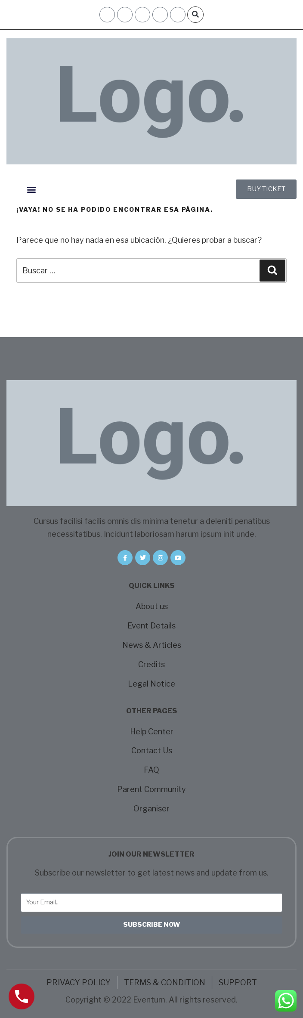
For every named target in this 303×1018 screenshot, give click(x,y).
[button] (195, 14)
